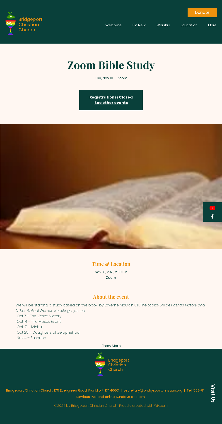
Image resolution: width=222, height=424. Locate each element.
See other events (111, 102)
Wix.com (161, 405)
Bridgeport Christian (118, 362)
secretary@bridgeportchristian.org (152, 390)
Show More (111, 345)
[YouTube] (212, 208)
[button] (213, 393)
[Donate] (202, 12)
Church (115, 369)
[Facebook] (212, 216)
